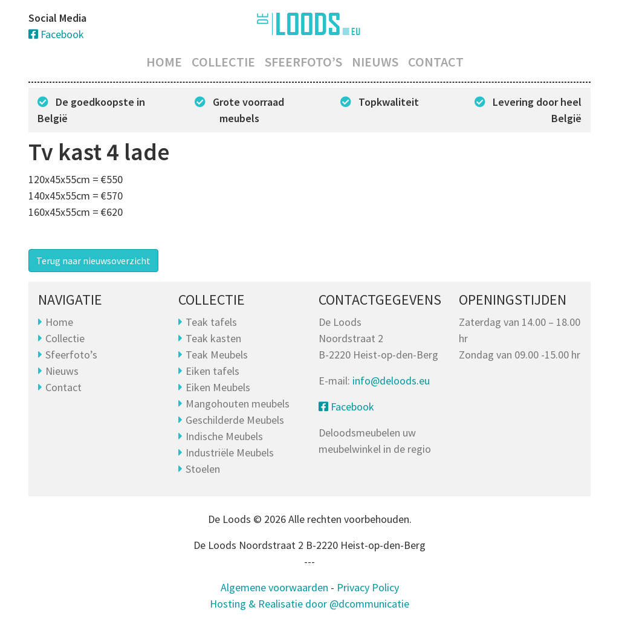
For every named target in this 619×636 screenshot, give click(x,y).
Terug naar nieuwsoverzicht (93, 261)
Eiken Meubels (218, 387)
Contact (436, 61)
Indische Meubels (224, 436)
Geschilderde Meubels (235, 420)
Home (164, 61)
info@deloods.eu (391, 381)
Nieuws (375, 61)
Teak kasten (213, 338)
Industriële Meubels (230, 452)
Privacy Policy (368, 587)
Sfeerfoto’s (303, 61)
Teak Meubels (217, 355)
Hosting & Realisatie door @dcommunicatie (309, 604)
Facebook (56, 34)
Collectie (223, 61)
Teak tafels (211, 322)
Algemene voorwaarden (274, 587)
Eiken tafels (212, 371)
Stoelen (203, 469)
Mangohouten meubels (238, 403)
